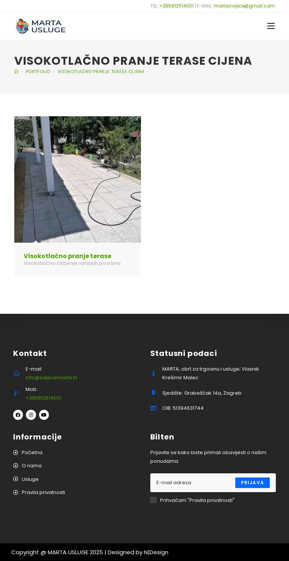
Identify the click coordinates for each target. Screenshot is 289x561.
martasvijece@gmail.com (244, 6)
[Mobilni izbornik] (271, 26)
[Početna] (16, 71)
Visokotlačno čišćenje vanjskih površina (72, 263)
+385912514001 (176, 6)
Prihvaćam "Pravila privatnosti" (192, 500)
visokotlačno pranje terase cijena (101, 71)
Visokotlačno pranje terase (67, 256)
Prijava (252, 482)
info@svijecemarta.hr (52, 377)
